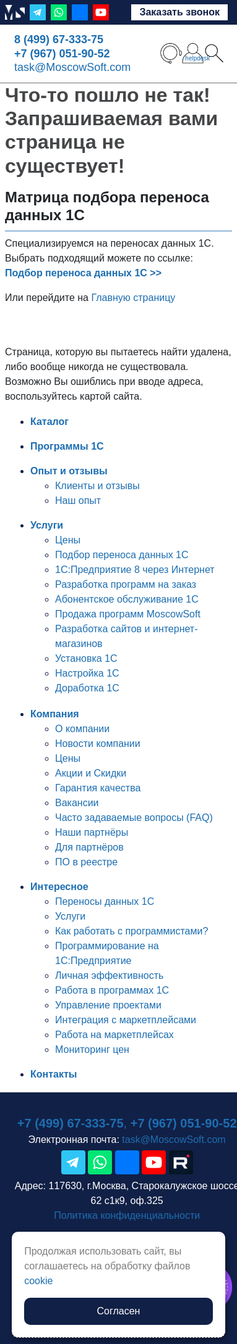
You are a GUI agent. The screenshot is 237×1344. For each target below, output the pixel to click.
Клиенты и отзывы (97, 485)
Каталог (49, 421)
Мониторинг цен (92, 1049)
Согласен (118, 1311)
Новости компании (97, 743)
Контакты (53, 1074)
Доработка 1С (87, 688)
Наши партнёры (91, 832)
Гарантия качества (97, 788)
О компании (82, 729)
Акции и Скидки (90, 773)
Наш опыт (78, 500)
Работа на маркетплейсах (114, 1034)
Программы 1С (67, 446)
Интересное (59, 886)
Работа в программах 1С (112, 990)
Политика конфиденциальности (127, 1215)
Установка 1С (86, 658)
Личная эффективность (109, 975)
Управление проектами (108, 1005)
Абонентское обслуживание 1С (127, 599)
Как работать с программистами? (131, 931)
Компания (54, 714)
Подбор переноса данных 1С (122, 555)
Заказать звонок (179, 12)
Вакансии (77, 803)
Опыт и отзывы (69, 471)
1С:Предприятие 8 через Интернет (135, 569)
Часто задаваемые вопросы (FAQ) (134, 817)
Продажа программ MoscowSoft (127, 614)
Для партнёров (89, 847)
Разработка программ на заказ (125, 584)
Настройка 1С (87, 673)
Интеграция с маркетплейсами (125, 1020)
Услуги (46, 525)
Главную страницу (133, 297)
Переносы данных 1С (104, 901)
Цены (67, 540)
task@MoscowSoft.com (72, 67)
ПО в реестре (86, 862)
